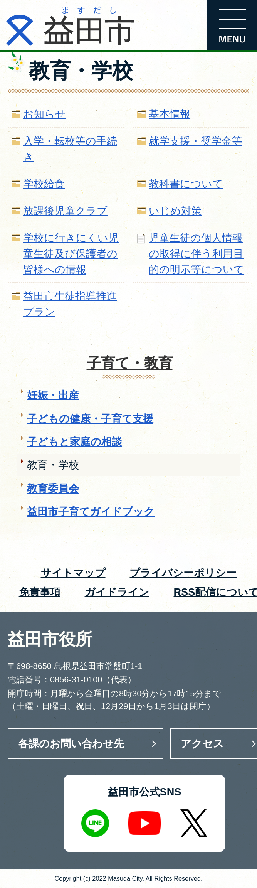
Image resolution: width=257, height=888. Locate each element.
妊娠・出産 (53, 395)
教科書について (186, 184)
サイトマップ (73, 573)
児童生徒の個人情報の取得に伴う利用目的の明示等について (196, 253)
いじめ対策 (175, 211)
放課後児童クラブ (65, 211)
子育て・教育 (130, 363)
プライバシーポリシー (183, 573)
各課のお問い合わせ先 (71, 744)
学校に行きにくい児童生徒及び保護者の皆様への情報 (71, 253)
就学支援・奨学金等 (195, 141)
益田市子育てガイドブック (91, 511)
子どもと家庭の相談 (74, 442)
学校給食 (44, 184)
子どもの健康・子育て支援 (90, 419)
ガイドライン (117, 592)
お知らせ (44, 114)
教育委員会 (53, 488)
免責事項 (39, 592)
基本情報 (169, 114)
